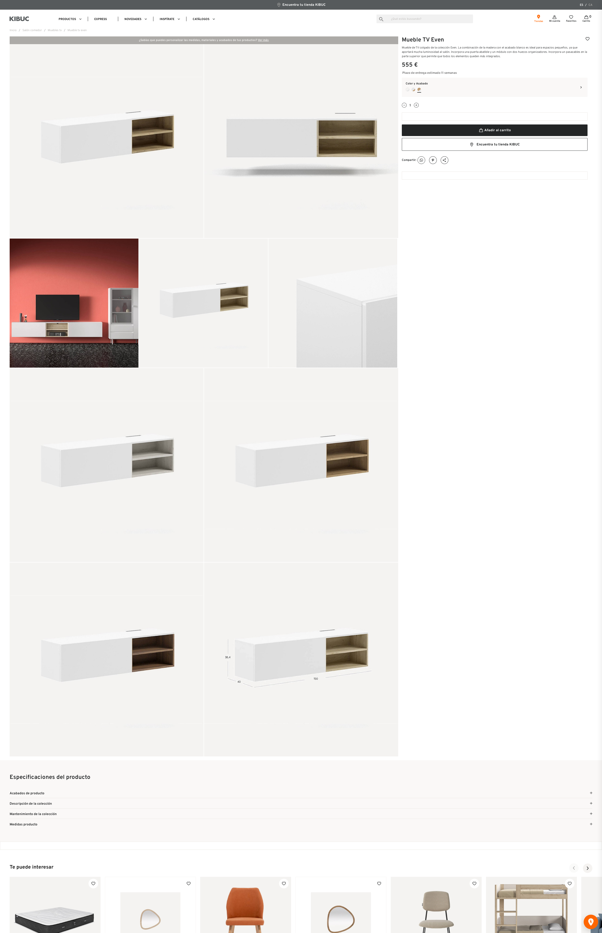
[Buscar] (424, 18)
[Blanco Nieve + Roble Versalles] (413, 89)
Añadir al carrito (495, 130)
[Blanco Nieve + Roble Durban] (419, 89)
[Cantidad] (410, 105)
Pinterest (433, 160)
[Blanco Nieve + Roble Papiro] (408, 89)
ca (590, 5)
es (581, 5)
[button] (574, 868)
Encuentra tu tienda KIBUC (301, 4)
